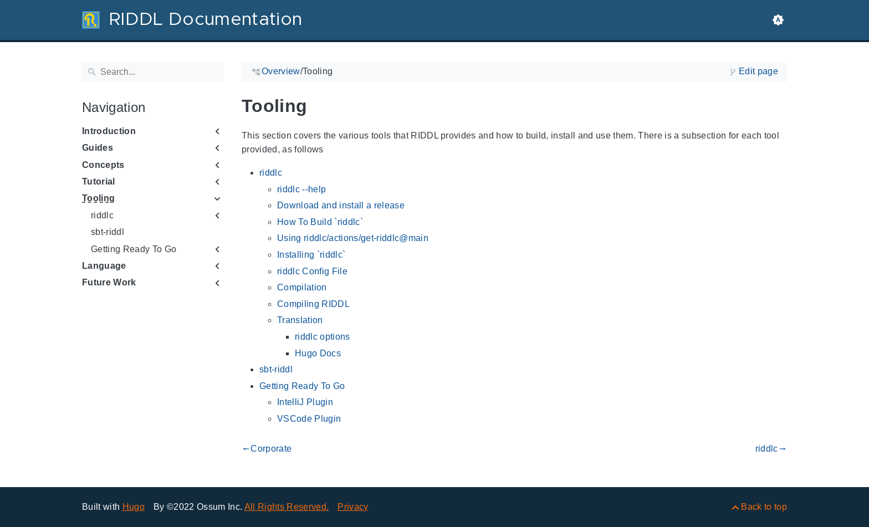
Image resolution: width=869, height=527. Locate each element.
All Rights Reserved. (286, 506)
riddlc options (322, 336)
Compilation (302, 287)
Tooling (98, 198)
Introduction (109, 131)
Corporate (267, 449)
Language (104, 265)
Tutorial (98, 181)
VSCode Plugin (309, 418)
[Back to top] (758, 506)
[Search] (153, 72)
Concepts (103, 165)
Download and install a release (341, 205)
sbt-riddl (107, 232)
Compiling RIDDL (313, 304)
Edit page (758, 71)
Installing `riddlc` (311, 254)
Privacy (353, 506)
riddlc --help (301, 189)
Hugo (133, 506)
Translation (300, 320)
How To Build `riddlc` (320, 222)
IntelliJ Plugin (305, 402)
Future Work (109, 282)
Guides (97, 147)
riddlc (102, 215)
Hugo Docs (318, 353)
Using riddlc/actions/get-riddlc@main (352, 238)
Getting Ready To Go (133, 249)
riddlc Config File (312, 271)
